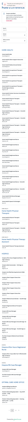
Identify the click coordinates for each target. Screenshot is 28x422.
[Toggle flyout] (25, 35)
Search (4, 28)
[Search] (14, 30)
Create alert (9, 20)
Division (4, 34)
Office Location (6, 39)
